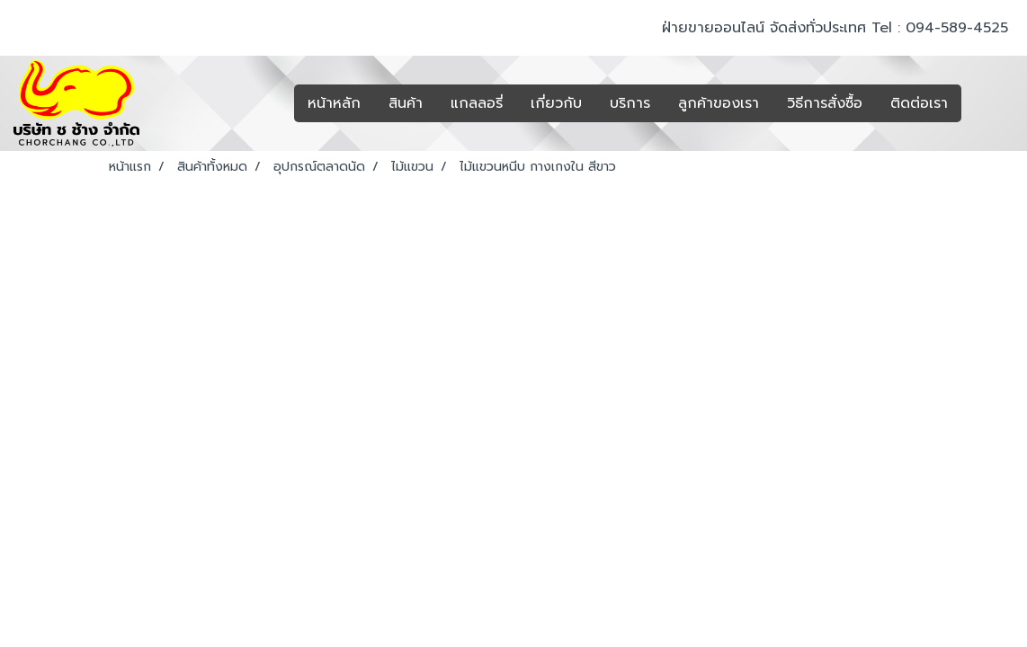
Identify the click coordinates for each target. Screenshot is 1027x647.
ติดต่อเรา (919, 103)
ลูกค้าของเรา (718, 103)
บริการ (630, 103)
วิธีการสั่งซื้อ (824, 103)
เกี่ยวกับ (556, 103)
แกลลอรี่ (477, 103)
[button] (988, 103)
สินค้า (405, 103)
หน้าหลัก (334, 103)
